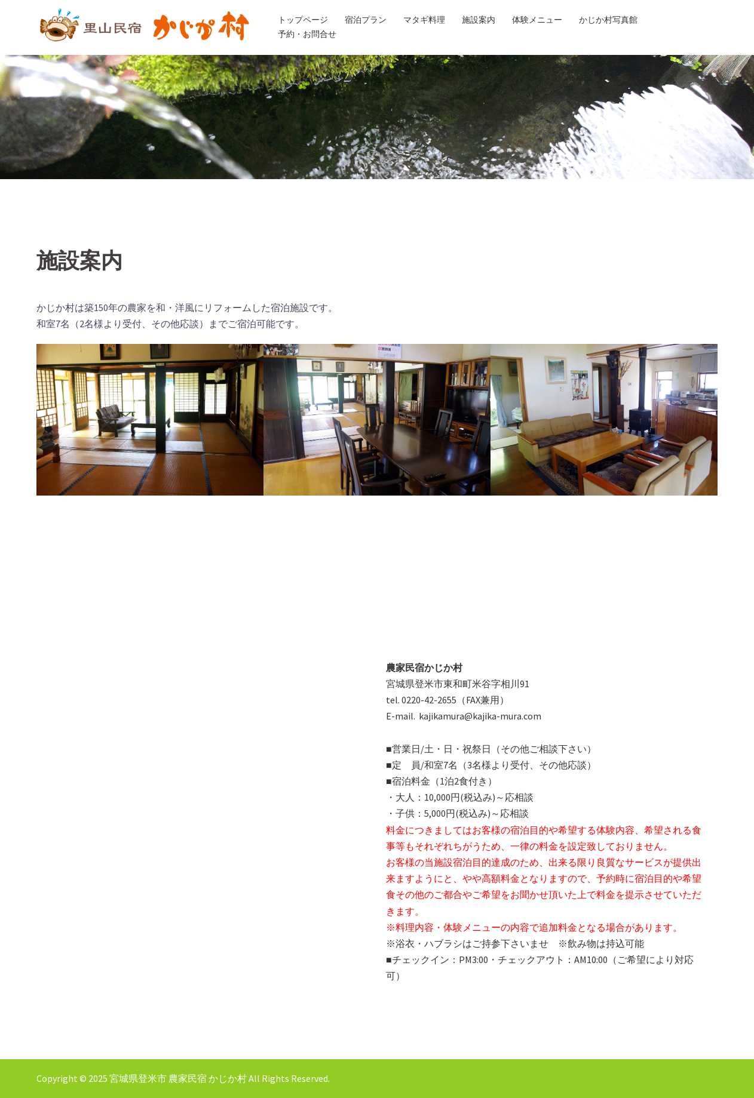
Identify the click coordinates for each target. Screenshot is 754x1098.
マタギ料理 (424, 19)
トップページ (303, 19)
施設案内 (478, 19)
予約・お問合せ (307, 34)
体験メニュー (537, 19)
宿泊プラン (366, 19)
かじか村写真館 (608, 19)
